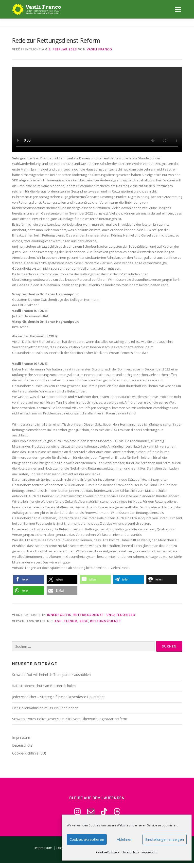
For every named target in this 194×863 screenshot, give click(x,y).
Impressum (149, 852)
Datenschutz (130, 852)
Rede (84, 621)
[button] (28, 579)
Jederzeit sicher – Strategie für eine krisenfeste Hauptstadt (58, 696)
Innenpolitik (59, 615)
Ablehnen (124, 839)
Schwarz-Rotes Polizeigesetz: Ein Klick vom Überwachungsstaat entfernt (69, 718)
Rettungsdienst (88, 615)
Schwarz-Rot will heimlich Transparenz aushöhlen (51, 674)
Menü (178, 9)
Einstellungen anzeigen (164, 839)
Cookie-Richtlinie (107, 852)
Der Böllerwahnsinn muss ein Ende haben (45, 708)
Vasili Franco (99, 49)
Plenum (70, 621)
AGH (58, 621)
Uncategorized (121, 615)
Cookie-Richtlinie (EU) (29, 753)
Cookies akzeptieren (87, 839)
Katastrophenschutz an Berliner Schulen (44, 685)
